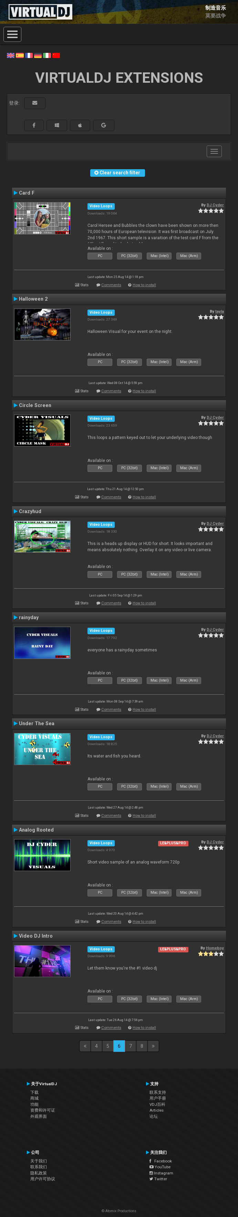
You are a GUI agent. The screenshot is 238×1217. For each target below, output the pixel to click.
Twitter (158, 1179)
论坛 (153, 1116)
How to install (144, 285)
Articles (156, 1110)
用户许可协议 (42, 1179)
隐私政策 (38, 1173)
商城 (34, 1098)
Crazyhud (30, 511)
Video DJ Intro (36, 936)
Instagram (161, 1173)
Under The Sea (36, 723)
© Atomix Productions (119, 1211)
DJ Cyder (215, 204)
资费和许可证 (42, 1110)
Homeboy (215, 948)
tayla (219, 311)
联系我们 (38, 1166)
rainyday (29, 617)
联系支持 (157, 1092)
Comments (111, 285)
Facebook (160, 1161)
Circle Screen (35, 405)
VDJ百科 (157, 1104)
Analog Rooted (36, 830)
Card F (26, 193)
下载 (34, 1092)
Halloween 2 (33, 299)
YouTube (159, 1166)
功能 (34, 1104)
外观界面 (38, 1116)
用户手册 (157, 1098)
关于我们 (38, 1161)
